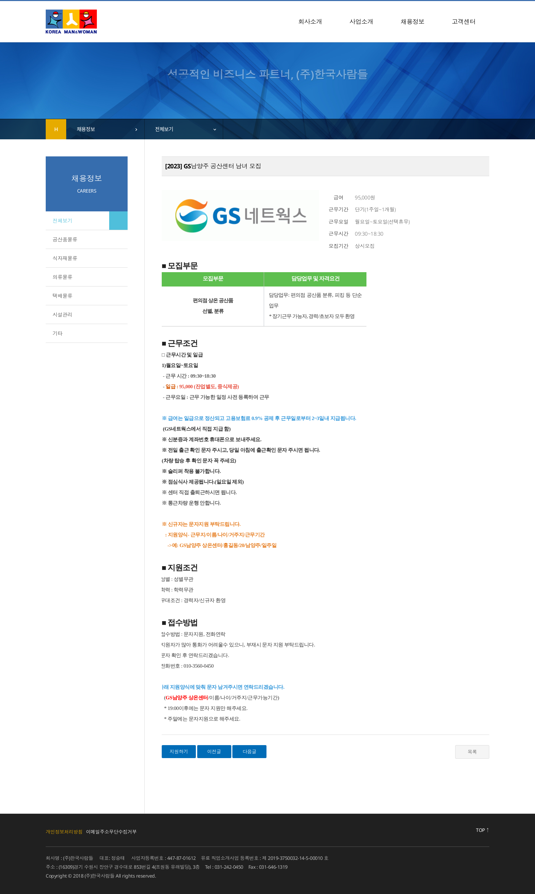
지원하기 (179, 751)
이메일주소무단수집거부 (111, 831)
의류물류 (62, 277)
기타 (57, 333)
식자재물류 (65, 258)
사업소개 (361, 21)
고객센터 (464, 21)
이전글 (214, 751)
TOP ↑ (482, 830)
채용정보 (412, 21)
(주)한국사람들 (71, 21)
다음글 (250, 751)
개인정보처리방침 (64, 831)
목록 (472, 752)
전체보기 (62, 220)
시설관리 (62, 314)
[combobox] (105, 129)
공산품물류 (65, 239)
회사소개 (310, 21)
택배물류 (62, 295)
